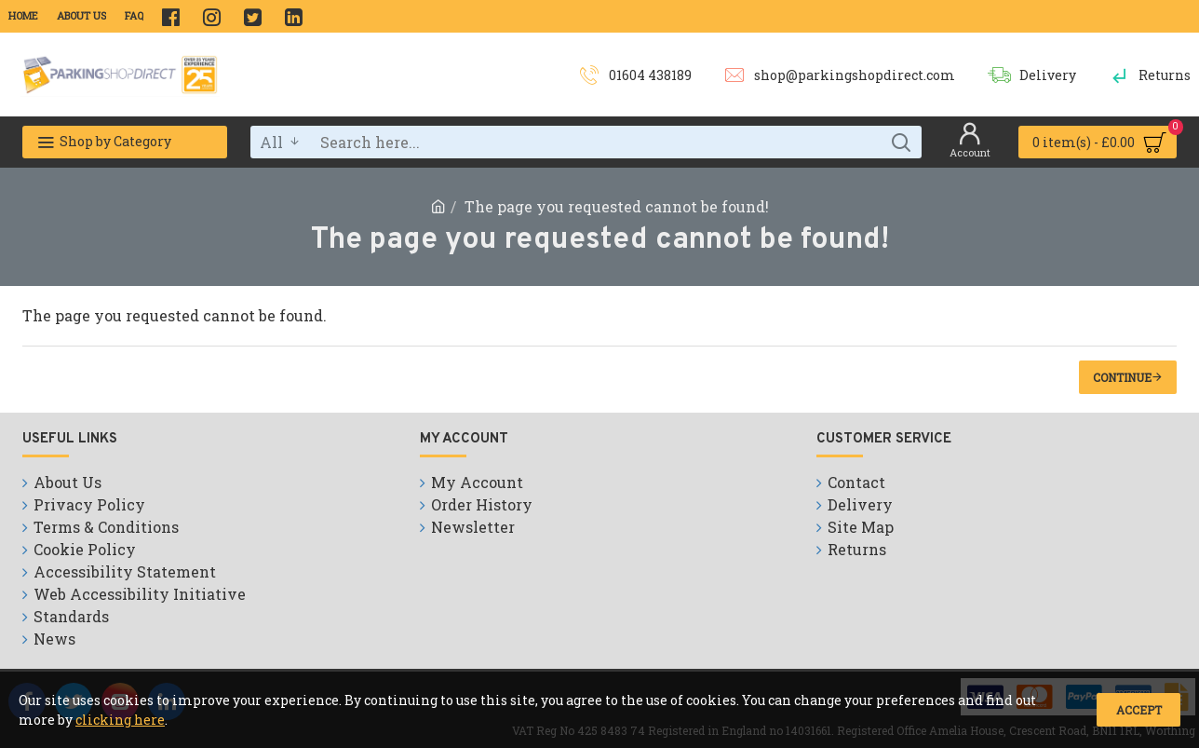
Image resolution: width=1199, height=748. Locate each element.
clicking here (120, 719)
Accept (1139, 709)
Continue (1122, 377)
